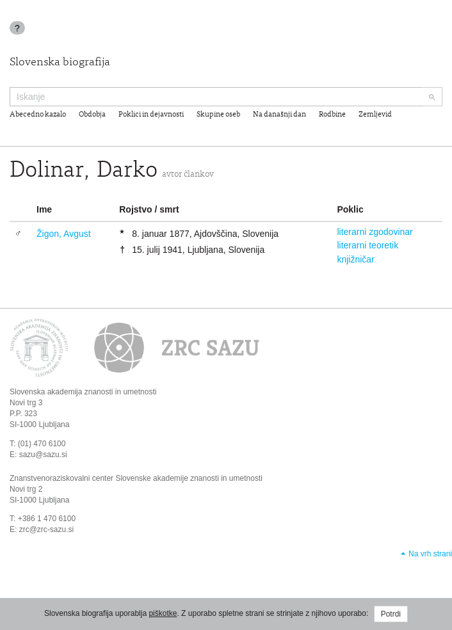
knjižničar (355, 259)
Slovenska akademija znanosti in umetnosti (83, 391)
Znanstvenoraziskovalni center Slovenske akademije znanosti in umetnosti (136, 478)
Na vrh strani (430, 553)
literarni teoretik (367, 245)
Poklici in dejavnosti (151, 114)
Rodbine (332, 114)
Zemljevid (375, 114)
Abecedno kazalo (38, 114)
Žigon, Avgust (63, 234)
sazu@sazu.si (43, 454)
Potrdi (391, 614)
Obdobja (92, 114)
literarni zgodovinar (374, 232)
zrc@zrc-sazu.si (46, 529)
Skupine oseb (218, 114)
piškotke (163, 613)
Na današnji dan (279, 114)
